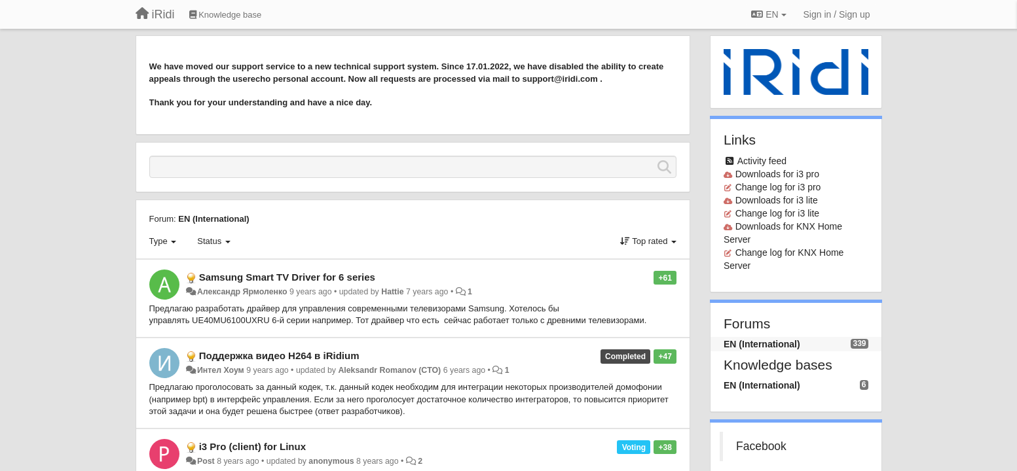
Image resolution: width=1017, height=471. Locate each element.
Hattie (392, 291)
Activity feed (761, 161)
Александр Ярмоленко (242, 291)
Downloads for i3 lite (776, 200)
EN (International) (213, 219)
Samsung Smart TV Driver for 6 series (287, 277)
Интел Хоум (220, 370)
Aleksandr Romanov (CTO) (389, 370)
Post (206, 461)
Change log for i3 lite (777, 213)
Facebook (761, 446)
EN (768, 14)
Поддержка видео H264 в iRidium (279, 355)
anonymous (331, 461)
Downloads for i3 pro (777, 174)
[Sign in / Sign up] (837, 14)
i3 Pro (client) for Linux (252, 446)
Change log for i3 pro (778, 187)
